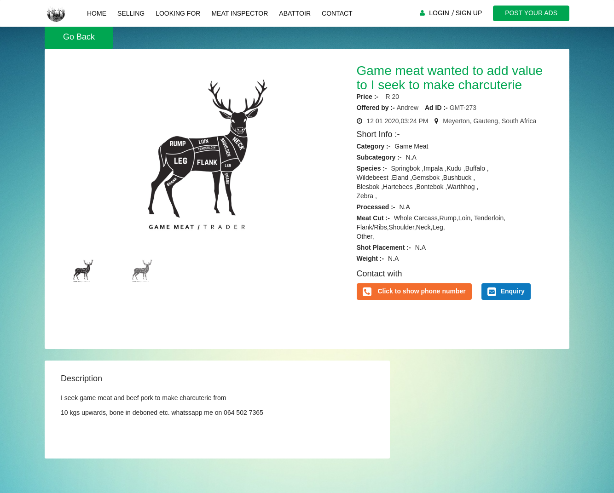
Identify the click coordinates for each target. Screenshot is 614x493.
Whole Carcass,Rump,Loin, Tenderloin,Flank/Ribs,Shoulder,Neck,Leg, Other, (431, 227)
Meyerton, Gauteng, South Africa (489, 121)
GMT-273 (463, 107)
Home (96, 13)
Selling (131, 13)
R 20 (389, 96)
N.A (410, 157)
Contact (337, 13)
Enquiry (506, 292)
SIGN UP (469, 13)
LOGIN (439, 13)
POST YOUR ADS (531, 13)
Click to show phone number (421, 291)
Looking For (178, 13)
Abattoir (295, 13)
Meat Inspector (239, 13)
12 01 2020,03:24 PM (398, 121)
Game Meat (411, 146)
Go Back (79, 36)
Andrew (407, 107)
